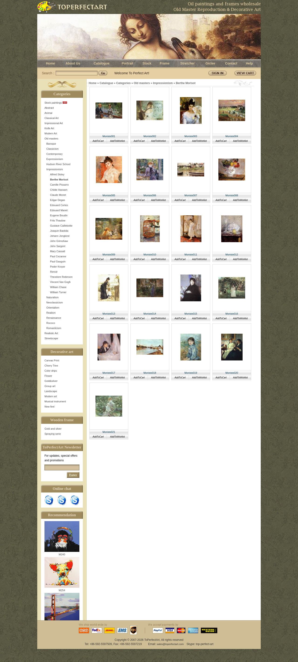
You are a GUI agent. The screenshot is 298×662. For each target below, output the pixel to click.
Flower (48, 375)
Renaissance (53, 317)
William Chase (58, 287)
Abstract (49, 107)
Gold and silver (52, 428)
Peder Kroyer (57, 266)
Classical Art (51, 118)
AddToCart (98, 141)
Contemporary (54, 154)
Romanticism (53, 328)
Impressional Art (53, 123)
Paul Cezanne (58, 256)
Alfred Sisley (57, 174)
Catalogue (101, 63)
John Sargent (57, 246)
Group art (49, 386)
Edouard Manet (59, 210)
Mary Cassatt (57, 251)
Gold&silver (51, 381)
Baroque (51, 143)
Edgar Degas (57, 200)
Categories (123, 83)
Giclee (210, 63)
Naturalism (52, 297)
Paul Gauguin (58, 261)
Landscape (50, 391)
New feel (49, 406)
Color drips (50, 370)
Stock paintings (55, 102)
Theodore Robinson (61, 276)
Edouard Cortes (59, 205)
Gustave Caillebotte (61, 225)
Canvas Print (51, 360)
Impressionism (54, 169)
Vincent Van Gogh (60, 282)
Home (50, 63)
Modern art (50, 396)
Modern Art (50, 133)
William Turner (58, 292)
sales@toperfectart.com (170, 644)
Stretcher (187, 63)
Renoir (54, 271)
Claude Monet (58, 195)
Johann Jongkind (59, 235)
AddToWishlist (117, 141)
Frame (164, 63)
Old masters (51, 138)
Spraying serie (52, 433)
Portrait (127, 63)
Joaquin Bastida (59, 230)
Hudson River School (58, 164)
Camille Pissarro (59, 184)
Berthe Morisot (59, 179)
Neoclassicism (54, 302)
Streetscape (51, 338)
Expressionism (54, 159)
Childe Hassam (59, 189)
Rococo (50, 323)
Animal (48, 113)
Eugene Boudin (59, 215)
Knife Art (49, 128)
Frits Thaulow (57, 220)
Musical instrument (55, 401)
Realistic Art (51, 333)
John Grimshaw (59, 241)
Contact (231, 63)
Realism (51, 312)
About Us (73, 63)
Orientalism (52, 307)
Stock (146, 63)
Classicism (52, 148)
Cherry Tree (51, 365)
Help (249, 63)
